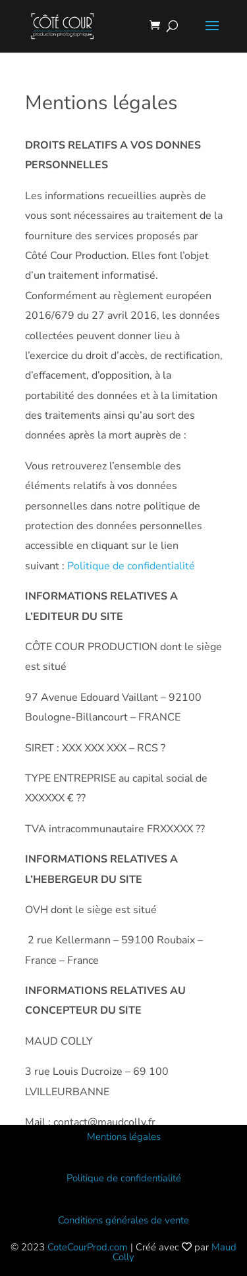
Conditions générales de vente (123, 1220)
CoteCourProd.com (87, 1247)
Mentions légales (124, 1136)
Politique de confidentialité (131, 566)
